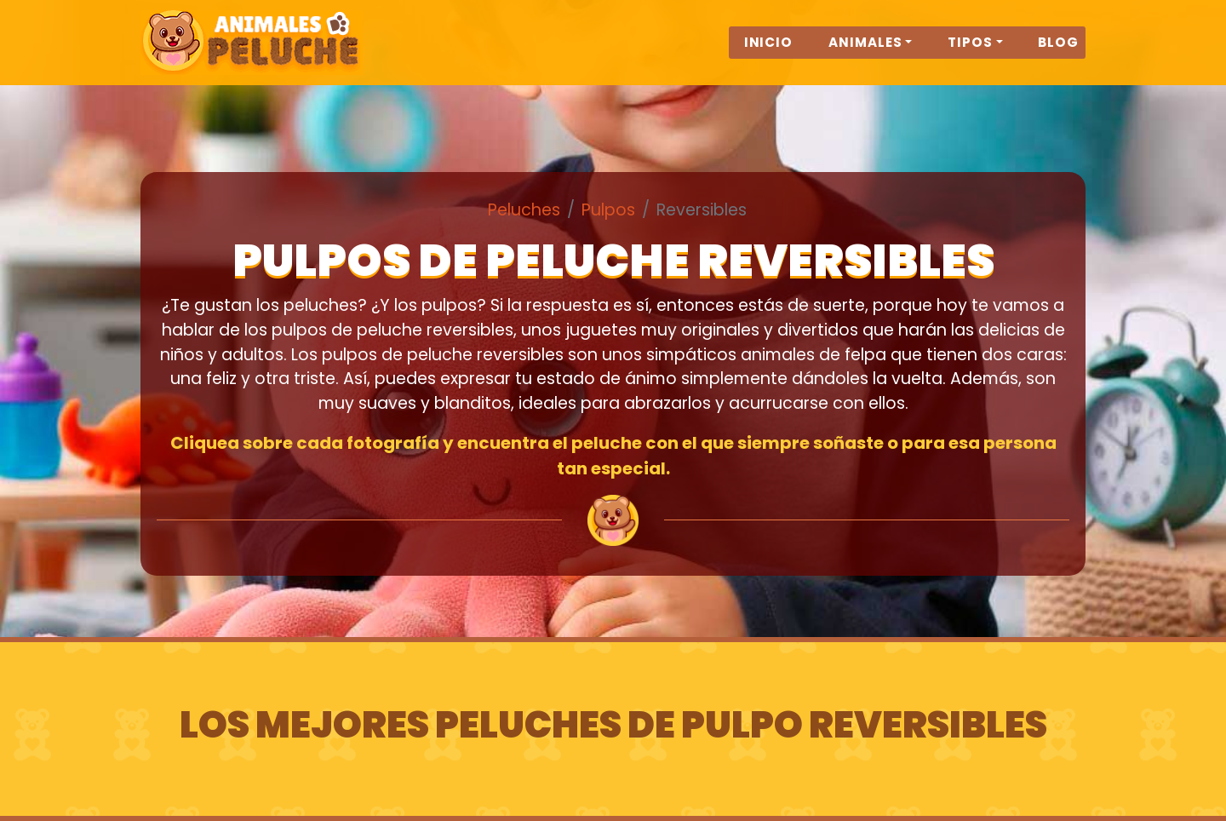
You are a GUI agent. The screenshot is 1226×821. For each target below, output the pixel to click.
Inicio (768, 52)
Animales (865, 52)
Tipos (970, 52)
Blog (1058, 52)
